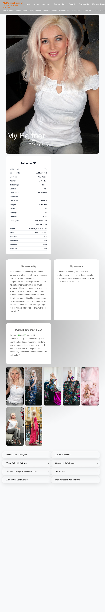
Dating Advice (35, 11)
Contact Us (84, 4)
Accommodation (50, 11)
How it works (8, 11)
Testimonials (60, 4)
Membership (21, 11)
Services (46, 4)
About (36, 4)
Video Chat (86, 11)
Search (72, 4)
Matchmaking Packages (69, 11)
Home (27, 4)
